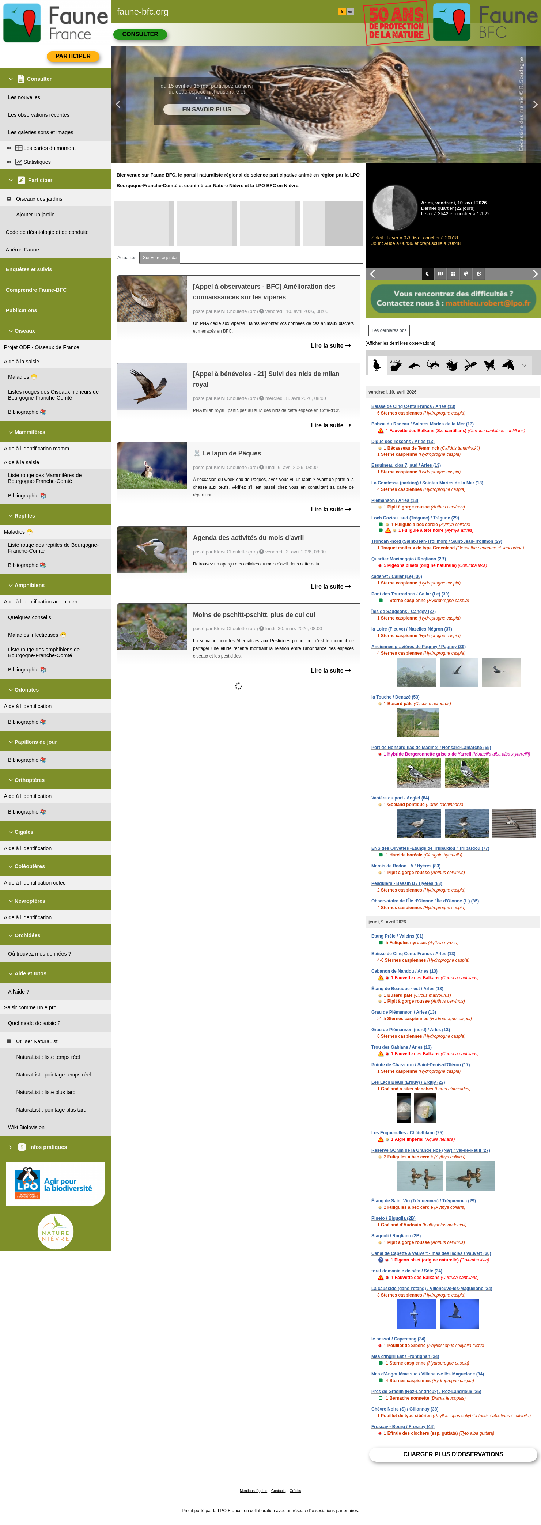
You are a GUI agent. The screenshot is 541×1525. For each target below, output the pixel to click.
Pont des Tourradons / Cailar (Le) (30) (410, 594)
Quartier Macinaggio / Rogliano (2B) (408, 558)
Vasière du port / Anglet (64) (400, 798)
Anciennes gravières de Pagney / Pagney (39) (418, 646)
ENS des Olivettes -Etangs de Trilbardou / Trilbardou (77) (430, 848)
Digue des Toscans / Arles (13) (403, 441)
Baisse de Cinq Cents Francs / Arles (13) (413, 406)
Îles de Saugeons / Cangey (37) (403, 611)
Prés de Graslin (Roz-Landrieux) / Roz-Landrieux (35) (426, 1391)
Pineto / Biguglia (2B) (393, 1218)
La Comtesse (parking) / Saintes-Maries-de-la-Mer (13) (427, 482)
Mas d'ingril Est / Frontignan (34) (405, 1356)
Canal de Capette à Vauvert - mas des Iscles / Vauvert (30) (431, 1253)
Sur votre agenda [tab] (160, 257)
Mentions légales (253, 1491)
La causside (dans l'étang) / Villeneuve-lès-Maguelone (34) (431, 1288)
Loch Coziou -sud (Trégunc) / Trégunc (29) (415, 518)
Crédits (295, 1491)
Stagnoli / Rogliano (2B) (396, 1235)
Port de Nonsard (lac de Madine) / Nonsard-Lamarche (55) (431, 747)
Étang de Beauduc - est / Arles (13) (407, 988)
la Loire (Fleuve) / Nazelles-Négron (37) (411, 629)
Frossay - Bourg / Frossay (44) (403, 1426)
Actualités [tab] (126, 257)
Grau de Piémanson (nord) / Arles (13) (410, 1029)
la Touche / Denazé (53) (395, 697)
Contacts (278, 1491)
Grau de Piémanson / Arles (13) (403, 1012)
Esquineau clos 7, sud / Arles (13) (406, 465)
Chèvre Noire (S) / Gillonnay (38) (404, 1409)
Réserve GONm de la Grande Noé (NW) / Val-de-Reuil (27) (430, 1150)
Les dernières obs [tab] (389, 330)
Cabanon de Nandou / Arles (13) (404, 971)
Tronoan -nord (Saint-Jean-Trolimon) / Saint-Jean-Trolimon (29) (436, 541)
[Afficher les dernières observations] (400, 343)
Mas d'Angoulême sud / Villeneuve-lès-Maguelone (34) (427, 1374)
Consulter (140, 34)
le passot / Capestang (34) (398, 1339)
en (350, 12)
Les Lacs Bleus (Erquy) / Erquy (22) (408, 1082)
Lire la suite (331, 345)
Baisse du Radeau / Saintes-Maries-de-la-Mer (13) (422, 424)
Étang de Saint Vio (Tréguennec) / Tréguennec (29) (423, 1200)
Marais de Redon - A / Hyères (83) (405, 866)
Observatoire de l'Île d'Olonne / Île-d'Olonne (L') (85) (425, 901)
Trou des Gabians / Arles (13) (401, 1047)
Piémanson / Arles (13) (394, 500)
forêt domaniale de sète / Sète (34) (406, 1271)
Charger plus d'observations (453, 1454)
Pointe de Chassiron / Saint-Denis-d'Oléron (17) (420, 1064)
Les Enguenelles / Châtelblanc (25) (407, 1132)
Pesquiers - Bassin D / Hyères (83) (406, 883)
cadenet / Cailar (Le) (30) (396, 576)
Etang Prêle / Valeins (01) (397, 936)
